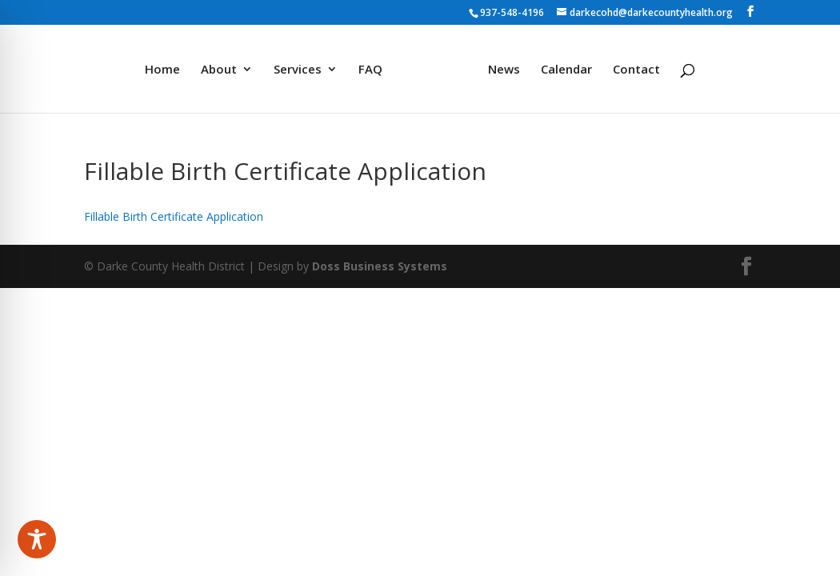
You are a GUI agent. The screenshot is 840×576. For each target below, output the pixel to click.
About (219, 70)
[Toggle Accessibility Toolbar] (37, 539)
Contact (636, 70)
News (504, 70)
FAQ (370, 70)
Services (298, 70)
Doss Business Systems (379, 266)
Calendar (566, 70)
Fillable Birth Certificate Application (173, 216)
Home (162, 70)
